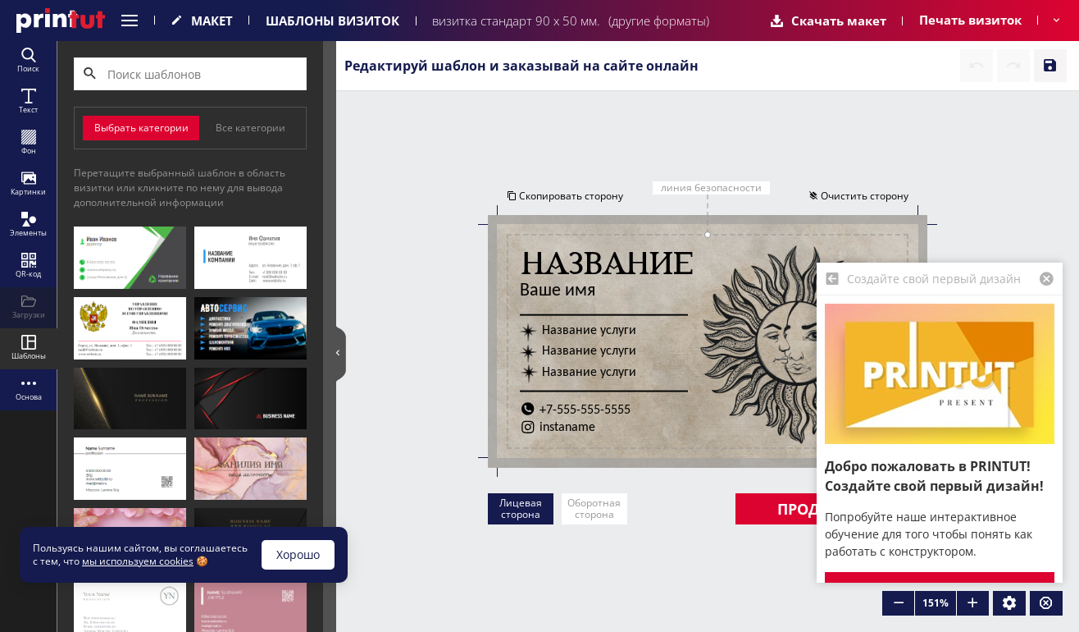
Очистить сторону (859, 196)
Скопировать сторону (564, 196)
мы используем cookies (137, 561)
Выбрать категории (141, 128)
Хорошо (298, 554)
